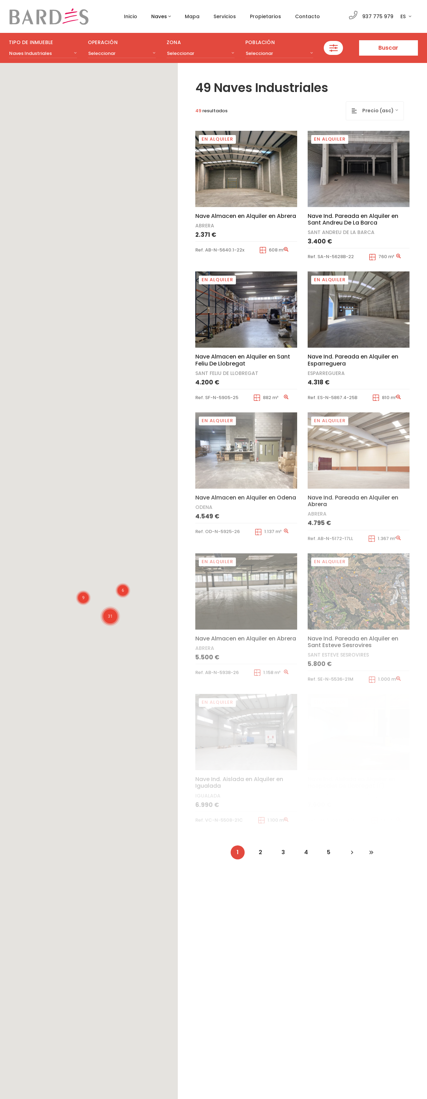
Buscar (388, 48)
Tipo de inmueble (31, 42)
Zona (174, 42)
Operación (103, 42)
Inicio (130, 16)
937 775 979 (377, 16)
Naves (159, 16)
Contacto (307, 16)
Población (260, 42)
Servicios (225, 16)
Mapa (192, 16)
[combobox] (43, 53)
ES (403, 16)
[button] (56, 628)
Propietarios (265, 16)
